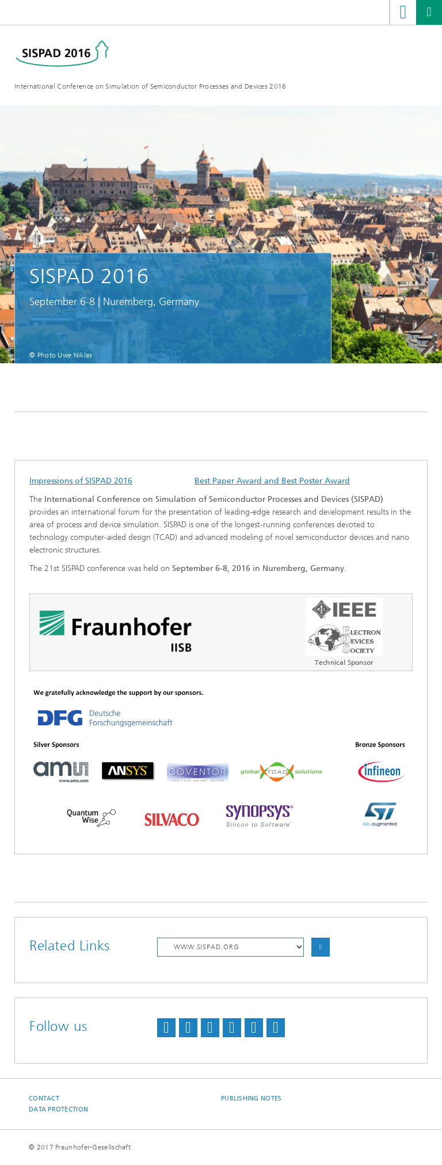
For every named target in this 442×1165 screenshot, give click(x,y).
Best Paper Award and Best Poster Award (272, 481)
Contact (44, 1098)
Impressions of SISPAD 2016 (80, 481)
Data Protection (58, 1109)
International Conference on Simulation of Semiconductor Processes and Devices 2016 (150, 86)
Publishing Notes (251, 1098)
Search (403, 12)
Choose (320, 947)
